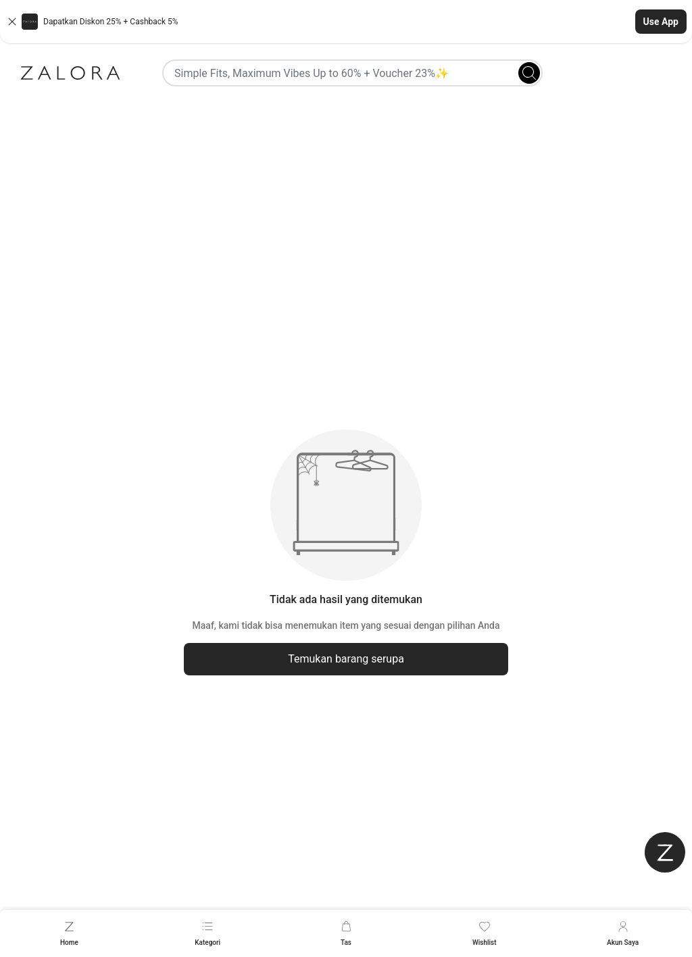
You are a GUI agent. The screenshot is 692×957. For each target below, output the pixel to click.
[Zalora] (70, 73)
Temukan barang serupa (346, 658)
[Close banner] (12, 21)
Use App (660, 21)
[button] (346, 21)
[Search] (529, 73)
